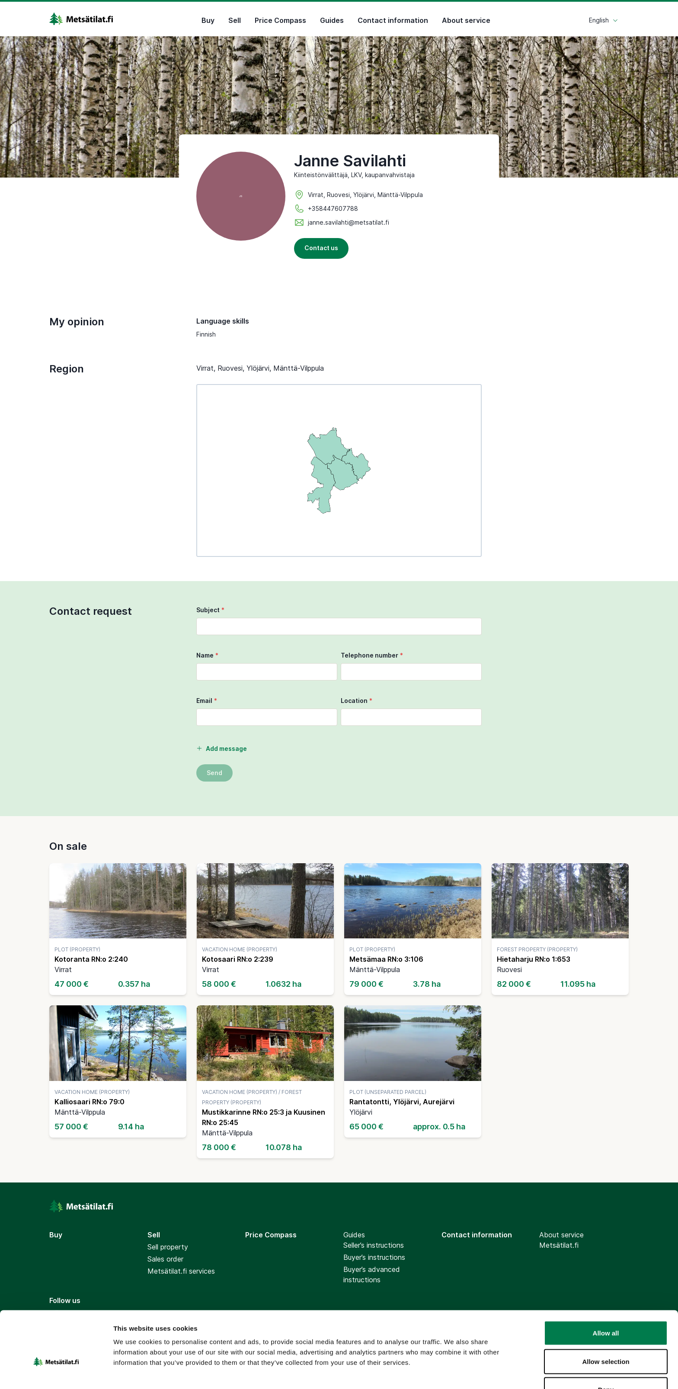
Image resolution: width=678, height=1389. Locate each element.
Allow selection (605, 1311)
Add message (221, 748)
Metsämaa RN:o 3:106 (386, 959)
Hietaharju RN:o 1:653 (533, 959)
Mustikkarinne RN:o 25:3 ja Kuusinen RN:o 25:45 (263, 1117)
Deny (606, 1339)
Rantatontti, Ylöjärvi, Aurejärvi (401, 1101)
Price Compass (280, 19)
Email (206, 700)
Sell (234, 19)
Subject (210, 609)
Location (356, 700)
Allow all (606, 1282)
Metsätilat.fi (559, 1245)
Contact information (393, 19)
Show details (454, 1372)
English (603, 18)
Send (214, 772)
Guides (332, 19)
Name (207, 655)
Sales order (165, 1259)
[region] (339, 470)
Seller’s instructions (373, 1245)
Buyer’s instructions (374, 1257)
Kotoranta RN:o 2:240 (91, 959)
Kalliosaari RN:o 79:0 (89, 1101)
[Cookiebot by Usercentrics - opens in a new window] (56, 1372)
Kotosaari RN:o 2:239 (237, 959)
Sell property (167, 1247)
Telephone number (372, 655)
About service (466, 19)
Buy (207, 19)
